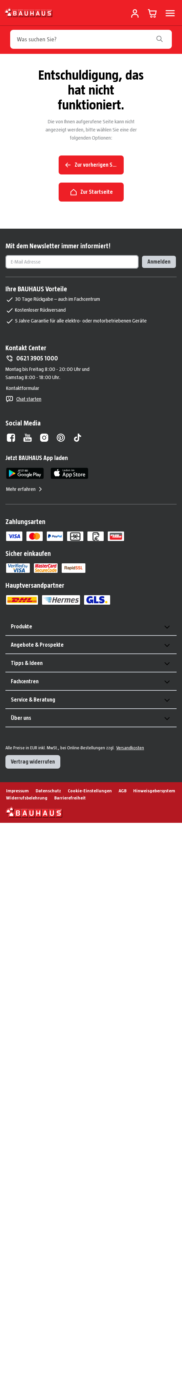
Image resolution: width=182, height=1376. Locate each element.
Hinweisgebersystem (154, 790)
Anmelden (158, 262)
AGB (122, 790)
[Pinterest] (60, 437)
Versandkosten (130, 747)
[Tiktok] (77, 437)
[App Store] (69, 473)
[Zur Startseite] (28, 12)
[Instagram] (44, 437)
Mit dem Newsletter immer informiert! (57, 246)
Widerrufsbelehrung (26, 797)
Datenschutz (48, 790)
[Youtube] (27, 437)
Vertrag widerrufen (33, 762)
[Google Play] (24, 473)
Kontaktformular (22, 388)
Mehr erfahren (25, 489)
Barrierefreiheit (70, 797)
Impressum (17, 790)
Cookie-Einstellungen (90, 790)
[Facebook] (11, 437)
